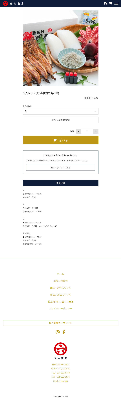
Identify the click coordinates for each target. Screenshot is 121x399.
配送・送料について (60, 287)
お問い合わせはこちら (60, 167)
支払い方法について (60, 294)
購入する (60, 140)
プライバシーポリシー (60, 308)
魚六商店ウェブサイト (60, 323)
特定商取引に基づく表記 (60, 301)
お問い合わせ (60, 280)
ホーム (60, 273)
